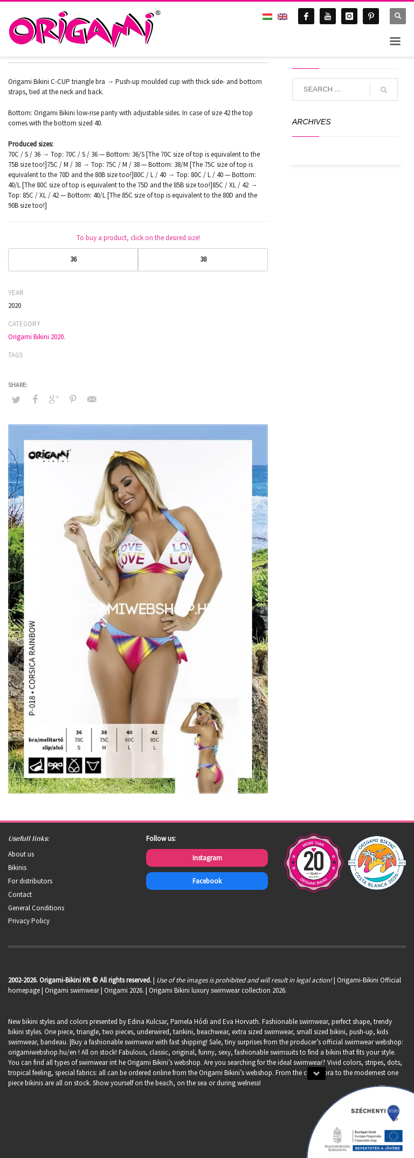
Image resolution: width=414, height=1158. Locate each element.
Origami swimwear (72, 990)
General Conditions (36, 908)
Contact (20, 894)
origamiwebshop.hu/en (42, 1052)
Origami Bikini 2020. (36, 336)
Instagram (207, 857)
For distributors (30, 881)
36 (73, 259)
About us (21, 854)
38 (203, 259)
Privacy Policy (29, 920)
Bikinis (17, 867)
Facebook (207, 881)
